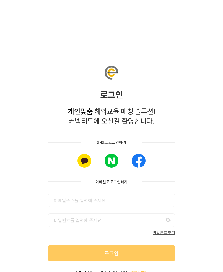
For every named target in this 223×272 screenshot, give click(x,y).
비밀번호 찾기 (164, 232)
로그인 (112, 253)
